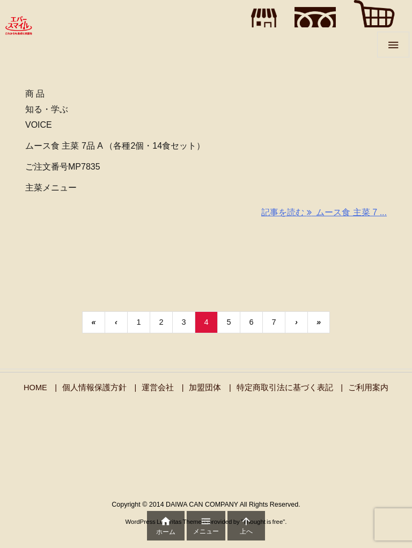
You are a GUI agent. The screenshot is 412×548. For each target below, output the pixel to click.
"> (261, 20)
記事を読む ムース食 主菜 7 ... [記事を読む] (324, 212)
